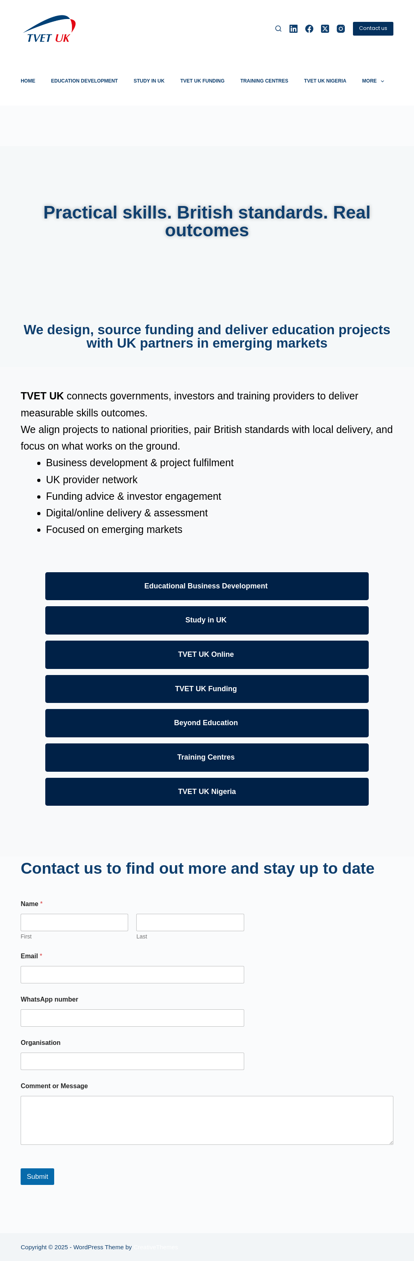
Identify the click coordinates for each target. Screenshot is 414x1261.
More (374, 81)
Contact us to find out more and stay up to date (197, 868)
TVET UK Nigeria (325, 81)
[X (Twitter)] (325, 29)
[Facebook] (309, 29)
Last (142, 936)
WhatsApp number (49, 999)
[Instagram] (341, 29)
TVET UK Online (207, 654)
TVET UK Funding (202, 81)
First (26, 936)
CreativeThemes (155, 1247)
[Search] (278, 28)
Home (28, 81)
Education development (84, 81)
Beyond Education (207, 723)
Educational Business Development (207, 586)
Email (31, 956)
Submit (37, 1176)
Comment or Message (54, 1086)
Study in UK (148, 81)
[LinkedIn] (293, 29)
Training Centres (264, 81)
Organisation (41, 1042)
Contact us (373, 28)
